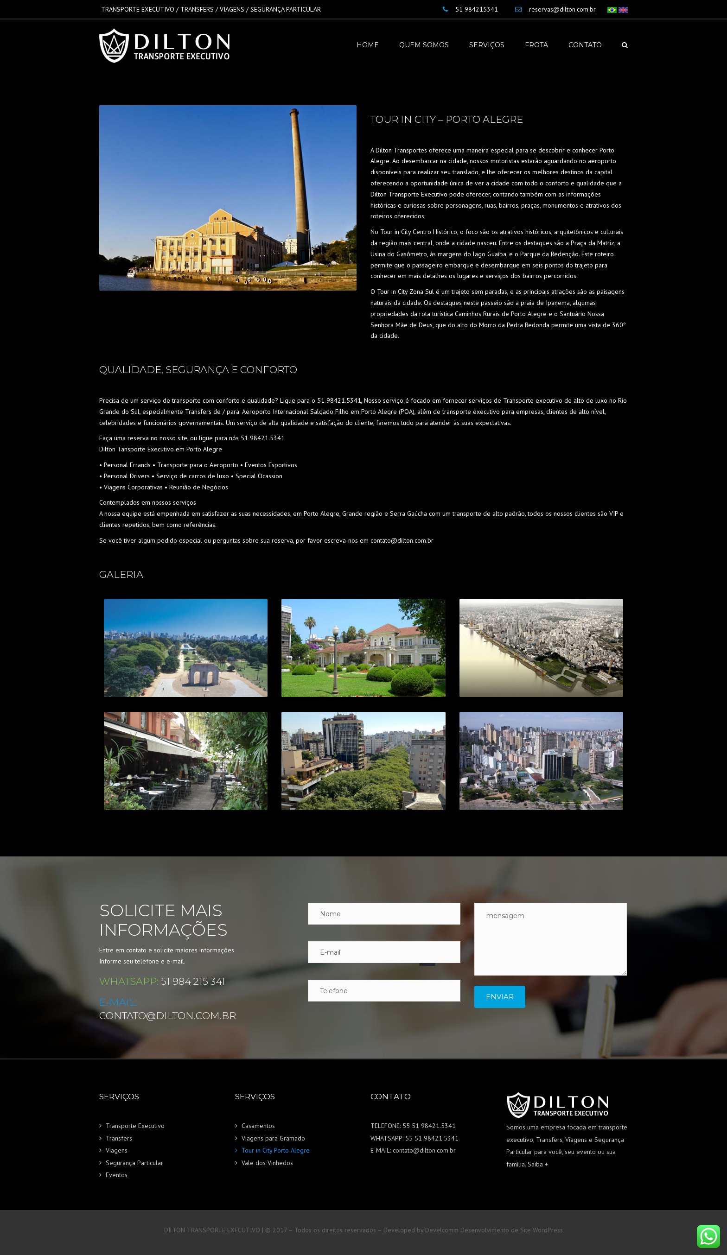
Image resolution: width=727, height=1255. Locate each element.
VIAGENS (232, 9)
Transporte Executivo (135, 1126)
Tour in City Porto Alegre (276, 1150)
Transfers (119, 1138)
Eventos (117, 1175)
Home (368, 45)
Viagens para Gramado (273, 1138)
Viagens (117, 1150)
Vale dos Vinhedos (267, 1163)
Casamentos (258, 1126)
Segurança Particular (134, 1163)
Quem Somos (424, 45)
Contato (585, 45)
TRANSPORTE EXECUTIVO (137, 9)
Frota (536, 45)
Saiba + (538, 1164)
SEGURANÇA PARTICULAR (285, 9)
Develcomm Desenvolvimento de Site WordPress (494, 1230)
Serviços (486, 45)
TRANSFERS (197, 9)
